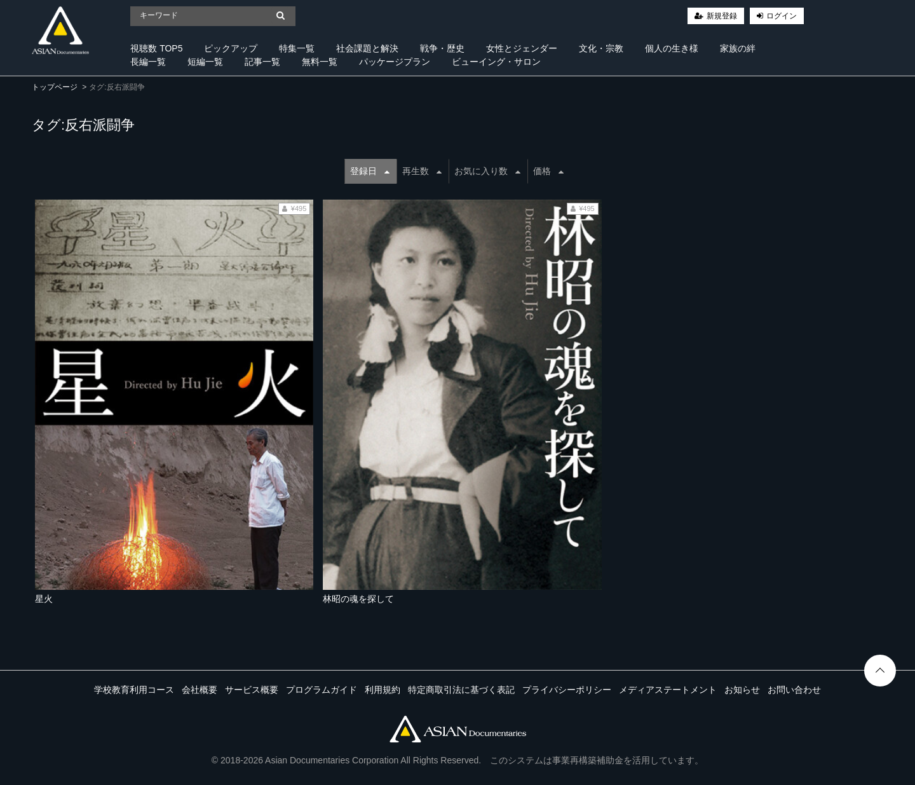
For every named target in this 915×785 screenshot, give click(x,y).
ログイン (781, 15)
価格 (548, 171)
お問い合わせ (794, 690)
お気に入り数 (487, 171)
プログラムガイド (321, 690)
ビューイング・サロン (496, 62)
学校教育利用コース (134, 690)
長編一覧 (148, 62)
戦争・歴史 (442, 48)
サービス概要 (251, 690)
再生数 (422, 171)
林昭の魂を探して (358, 599)
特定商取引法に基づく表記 (461, 690)
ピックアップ (230, 48)
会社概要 (199, 690)
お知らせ (742, 690)
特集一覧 (297, 48)
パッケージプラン (394, 62)
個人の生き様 (671, 48)
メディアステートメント (668, 690)
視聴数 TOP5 (156, 48)
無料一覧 (319, 62)
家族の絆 (738, 48)
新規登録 (722, 15)
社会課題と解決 (367, 48)
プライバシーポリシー (566, 690)
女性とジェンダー (521, 48)
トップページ (55, 87)
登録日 (370, 171)
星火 (44, 599)
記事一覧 (262, 62)
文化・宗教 (601, 48)
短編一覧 (205, 62)
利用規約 (382, 690)
